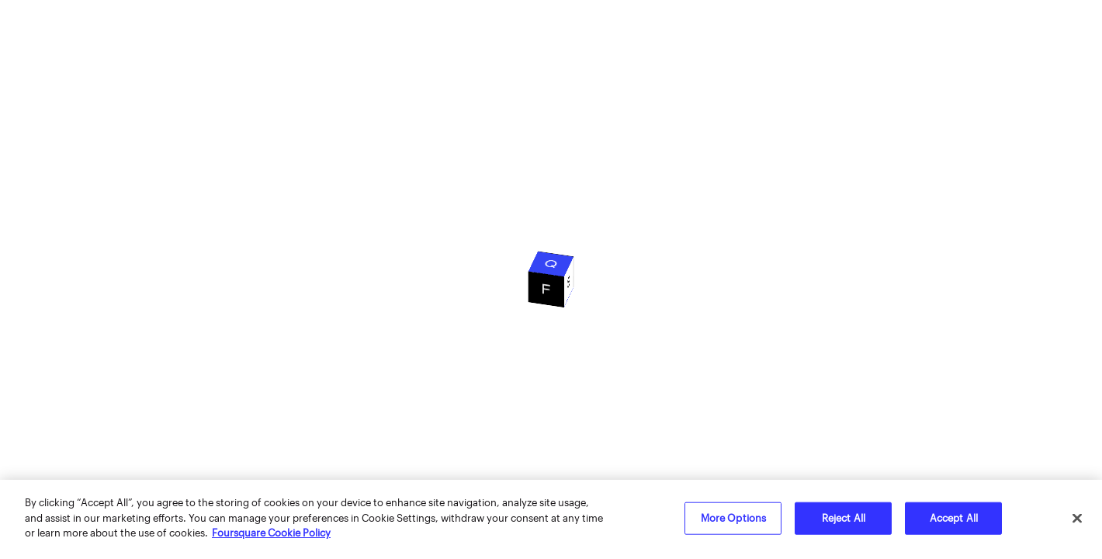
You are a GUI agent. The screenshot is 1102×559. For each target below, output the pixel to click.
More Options (734, 518)
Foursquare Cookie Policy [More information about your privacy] (271, 532)
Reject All (843, 518)
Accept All (954, 518)
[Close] (1077, 519)
